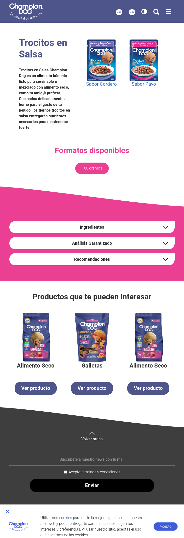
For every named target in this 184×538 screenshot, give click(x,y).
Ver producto (35, 388)
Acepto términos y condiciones (94, 472)
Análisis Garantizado (92, 243)
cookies (65, 517)
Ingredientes (92, 227)
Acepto (166, 526)
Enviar (92, 485)
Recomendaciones (92, 259)
